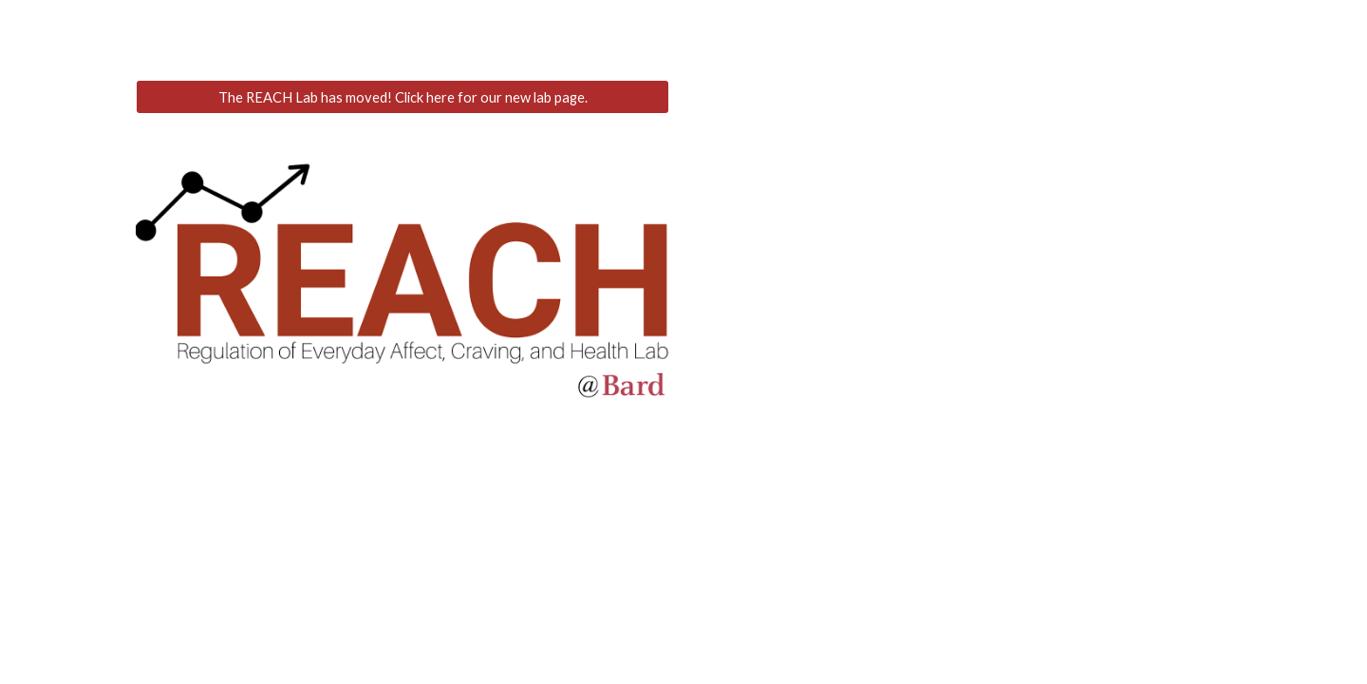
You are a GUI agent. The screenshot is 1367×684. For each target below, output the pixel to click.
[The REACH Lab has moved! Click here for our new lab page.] (402, 97)
